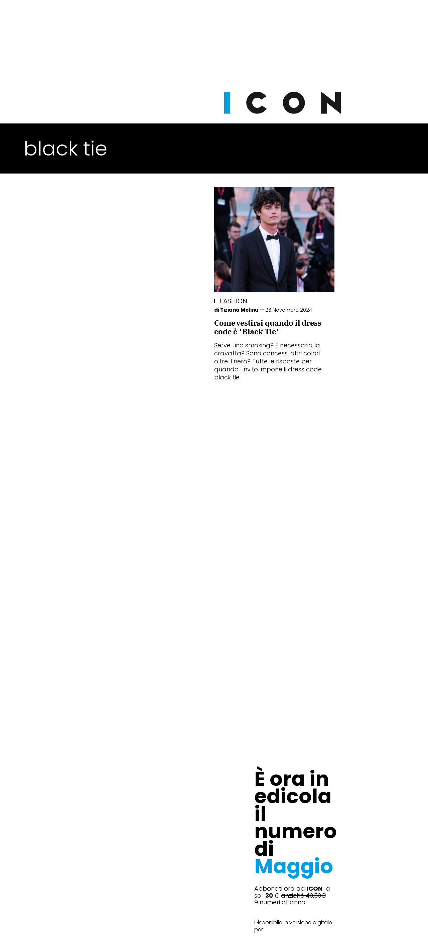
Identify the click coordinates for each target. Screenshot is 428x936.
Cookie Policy (195, 922)
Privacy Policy (151, 922)
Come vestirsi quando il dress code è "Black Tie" (77, 327)
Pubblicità (282, 922)
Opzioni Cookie (241, 922)
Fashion (43, 301)
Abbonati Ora (314, 762)
